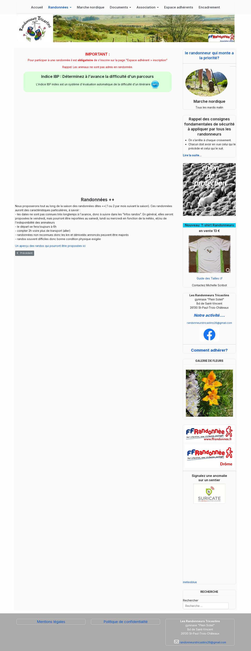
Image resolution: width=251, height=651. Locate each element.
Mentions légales (51, 621)
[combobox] (206, 605)
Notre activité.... (209, 315)
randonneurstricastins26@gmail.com (209, 322)
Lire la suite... (192, 155)
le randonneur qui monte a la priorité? (209, 55)
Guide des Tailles (209, 278)
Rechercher (190, 600)
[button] (59, 7)
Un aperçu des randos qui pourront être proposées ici (50, 245)
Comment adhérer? (209, 350)
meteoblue (190, 582)
